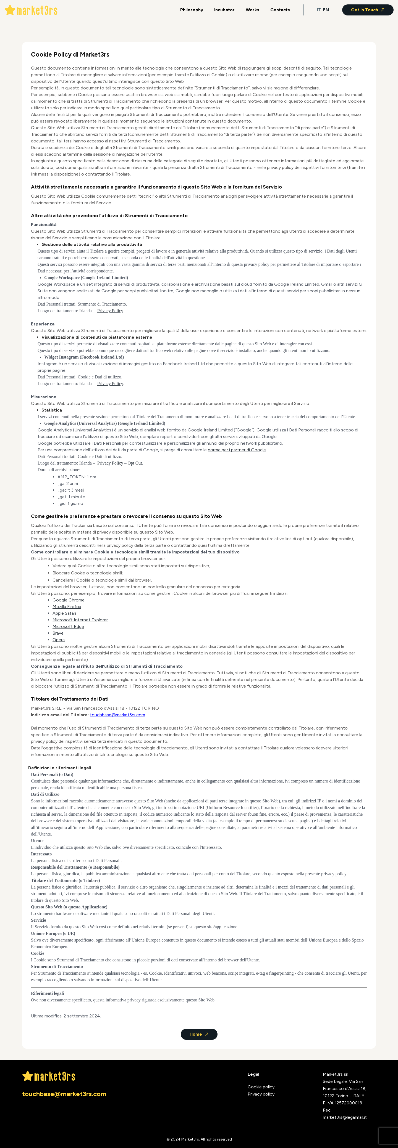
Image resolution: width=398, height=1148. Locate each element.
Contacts (280, 9)
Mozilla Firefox (67, 606)
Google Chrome (69, 600)
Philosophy (191, 9)
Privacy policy (261, 1094)
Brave (58, 633)
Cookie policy (261, 1086)
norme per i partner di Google (237, 449)
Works (252, 9)
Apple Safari (64, 613)
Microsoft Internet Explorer (80, 619)
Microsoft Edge (68, 626)
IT (319, 9)
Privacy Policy (110, 310)
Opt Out (135, 463)
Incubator (224, 9)
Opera (59, 639)
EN (326, 9)
